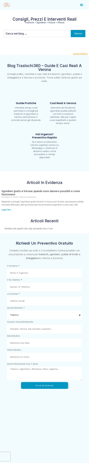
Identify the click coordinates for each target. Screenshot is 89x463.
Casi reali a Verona (63, 103)
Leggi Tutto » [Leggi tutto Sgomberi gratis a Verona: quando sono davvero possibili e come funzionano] (6, 210)
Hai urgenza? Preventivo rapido (44, 135)
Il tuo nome (12, 266)
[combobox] (37, 33)
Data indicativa (13, 336)
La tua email (12, 294)
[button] (81, 4)
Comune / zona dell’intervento (20, 322)
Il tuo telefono (14, 280)
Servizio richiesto (15, 308)
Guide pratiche (26, 103)
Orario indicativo (14, 350)
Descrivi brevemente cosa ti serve (22, 364)
